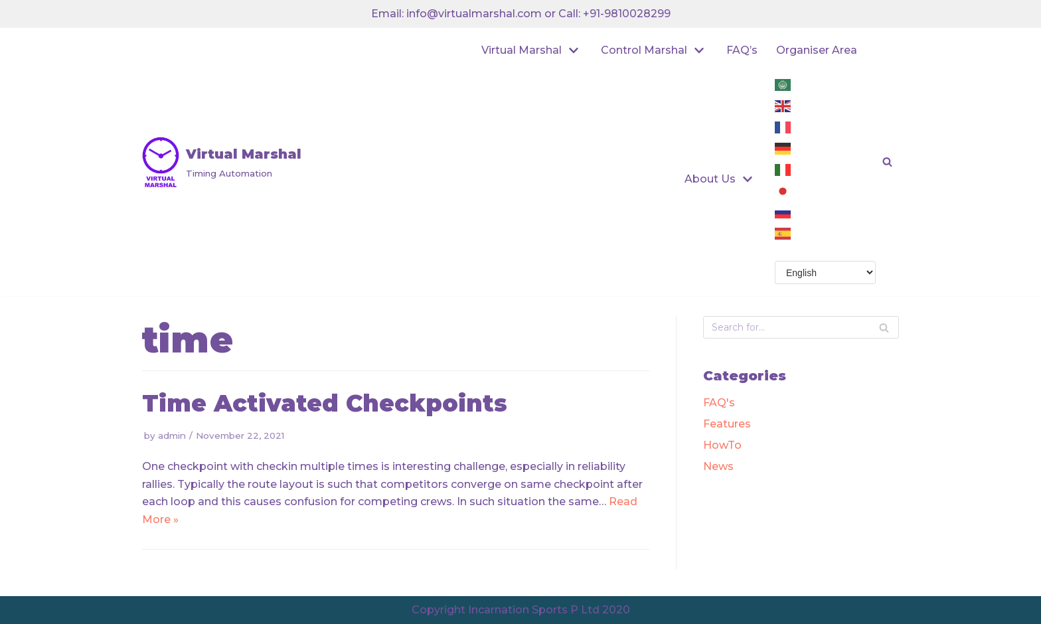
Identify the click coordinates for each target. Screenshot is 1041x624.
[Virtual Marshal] (221, 162)
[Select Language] (825, 272)
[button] (887, 162)
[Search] (884, 327)
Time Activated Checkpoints (324, 403)
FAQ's (719, 402)
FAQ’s (742, 50)
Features (727, 424)
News (718, 466)
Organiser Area (816, 50)
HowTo (722, 445)
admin (172, 435)
